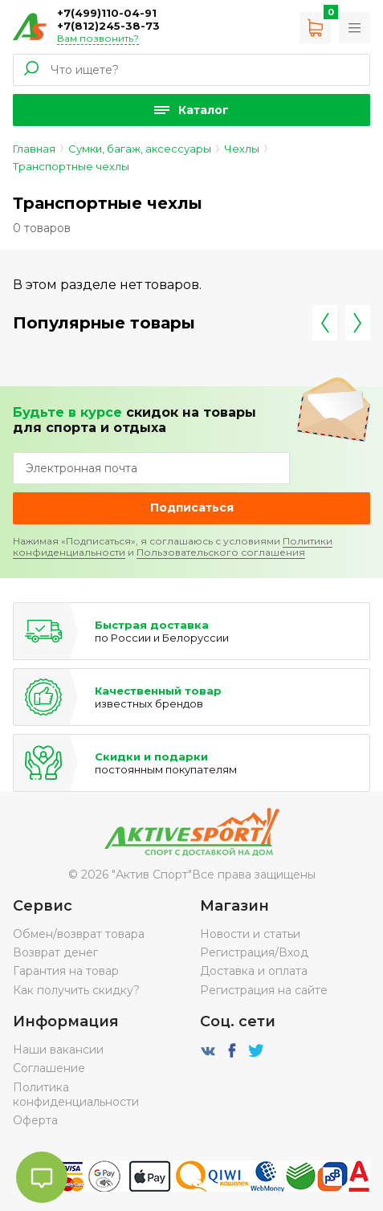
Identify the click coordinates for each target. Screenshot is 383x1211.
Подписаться (192, 507)
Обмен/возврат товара (79, 934)
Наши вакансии (58, 1049)
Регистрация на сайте (264, 990)
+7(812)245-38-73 (108, 25)
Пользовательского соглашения (220, 552)
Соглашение (49, 1068)
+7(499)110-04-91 (107, 12)
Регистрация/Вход (254, 952)
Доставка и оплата (254, 971)
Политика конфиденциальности (76, 1094)
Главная (34, 148)
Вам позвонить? (98, 38)
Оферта (35, 1120)
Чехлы (241, 148)
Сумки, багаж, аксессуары (139, 148)
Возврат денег (55, 952)
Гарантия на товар (66, 971)
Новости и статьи (250, 934)
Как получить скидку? (76, 990)
